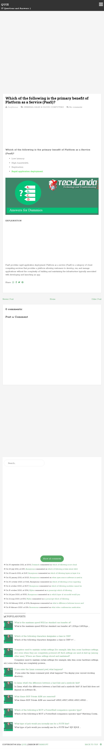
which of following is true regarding (66, 582)
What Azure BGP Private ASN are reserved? (35, 696)
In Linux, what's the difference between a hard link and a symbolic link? (47, 683)
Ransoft (43, 744)
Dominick (35, 565)
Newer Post (8, 299)
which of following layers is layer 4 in (65, 573)
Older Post (96, 299)
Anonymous (30, 569)
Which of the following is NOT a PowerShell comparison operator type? (48, 710)
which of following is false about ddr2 (63, 569)
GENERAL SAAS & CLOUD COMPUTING (44, 107)
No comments (75, 107)
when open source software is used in (67, 577)
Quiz (5, 4)
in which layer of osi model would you (65, 594)
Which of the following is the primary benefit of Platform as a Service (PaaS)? (47, 100)
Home (52, 299)
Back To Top (93, 744)
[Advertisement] (52, 37)
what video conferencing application (65, 607)
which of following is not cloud (64, 565)
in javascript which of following (59, 590)
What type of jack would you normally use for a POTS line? (41, 724)
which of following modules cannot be (66, 586)
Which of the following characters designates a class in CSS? (42, 636)
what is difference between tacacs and (68, 603)
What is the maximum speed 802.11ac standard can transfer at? (42, 622)
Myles (31, 590)
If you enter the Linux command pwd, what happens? (38, 669)
